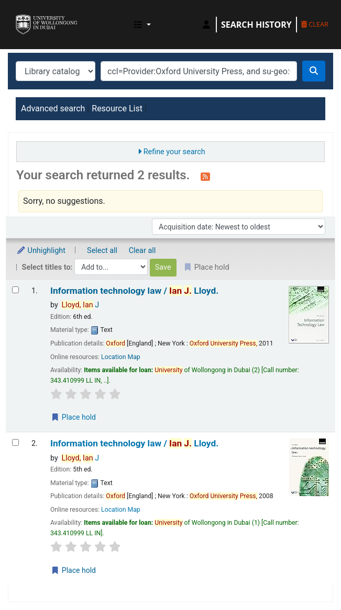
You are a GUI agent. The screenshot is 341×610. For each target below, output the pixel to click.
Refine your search (174, 151)
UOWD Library (19, 15)
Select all (102, 250)
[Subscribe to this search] (205, 176)
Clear (314, 24)
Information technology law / (134, 291)
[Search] (313, 71)
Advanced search (53, 108)
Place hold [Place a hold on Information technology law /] (73, 417)
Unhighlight (40, 250)
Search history (256, 24)
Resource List (117, 108)
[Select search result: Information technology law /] (15, 289)
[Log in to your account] (206, 24)
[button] (142, 24)
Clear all (142, 250)
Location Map (120, 357)
